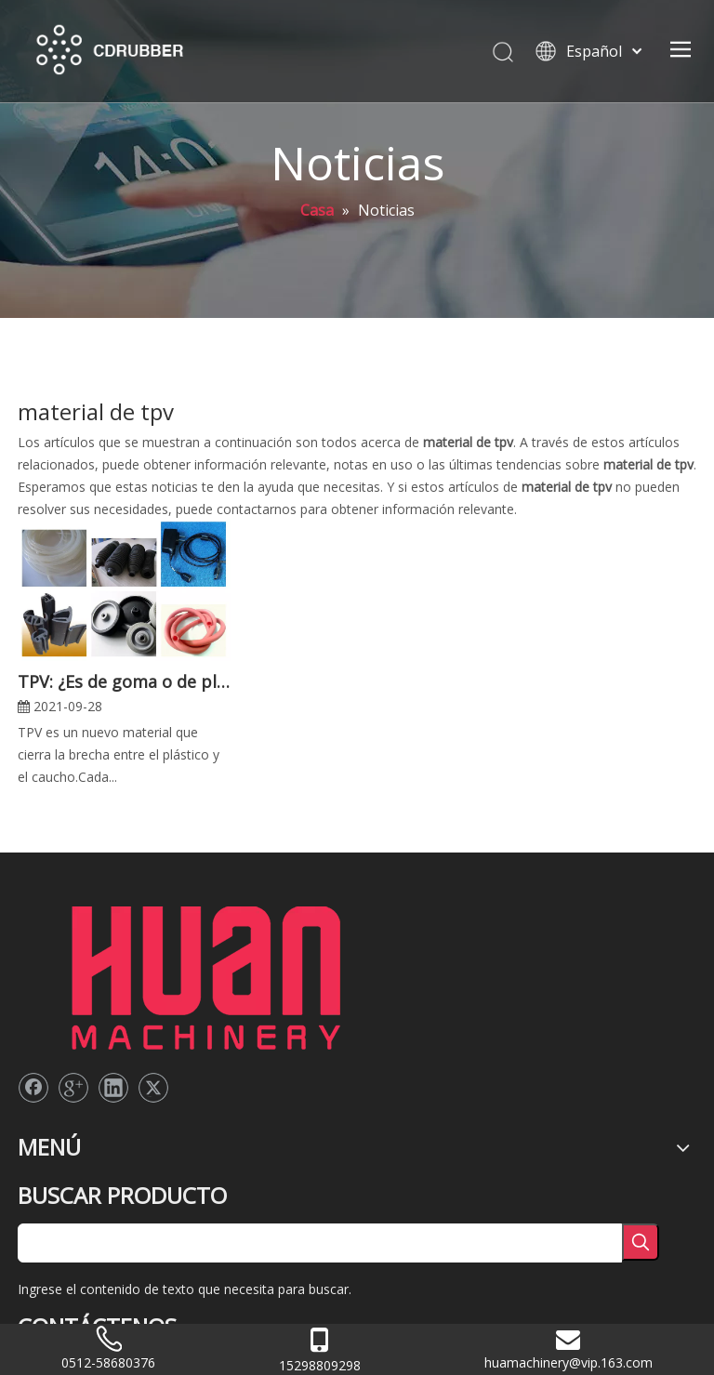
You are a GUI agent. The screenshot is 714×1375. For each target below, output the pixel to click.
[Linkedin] (113, 1088)
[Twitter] (153, 1088)
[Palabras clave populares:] (640, 1242)
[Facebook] (33, 1088)
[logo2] (204, 973)
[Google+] (73, 1088)
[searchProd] (320, 1243)
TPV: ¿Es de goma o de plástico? (124, 681)
